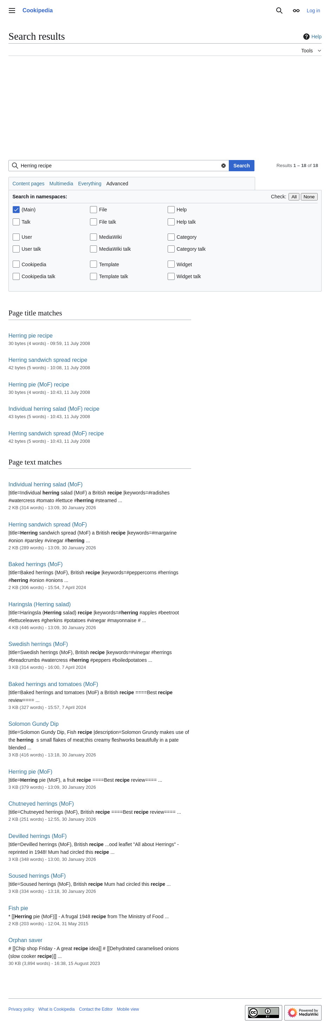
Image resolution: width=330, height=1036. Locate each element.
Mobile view (128, 1009)
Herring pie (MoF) (30, 772)
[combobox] (118, 165)
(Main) (29, 209)
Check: (278, 196)
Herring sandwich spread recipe (47, 360)
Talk (26, 222)
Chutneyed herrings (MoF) (41, 804)
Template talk (113, 276)
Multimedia (61, 183)
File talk (107, 222)
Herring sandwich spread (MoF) (47, 524)
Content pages (29, 183)
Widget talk (189, 276)
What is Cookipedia (56, 1009)
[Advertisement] (165, 111)
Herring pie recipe (30, 336)
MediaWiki (110, 237)
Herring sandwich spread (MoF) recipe (56, 433)
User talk (31, 249)
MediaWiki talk (115, 249)
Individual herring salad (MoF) (45, 484)
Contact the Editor (96, 1009)
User (27, 237)
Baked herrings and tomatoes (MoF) (53, 684)
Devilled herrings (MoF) (37, 836)
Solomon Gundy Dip (33, 724)
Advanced (117, 183)
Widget (184, 264)
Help (312, 36)
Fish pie (18, 908)
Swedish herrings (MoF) (38, 644)
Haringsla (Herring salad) (39, 604)
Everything (89, 183)
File (103, 209)
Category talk (191, 249)
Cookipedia (34, 264)
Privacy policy (21, 1009)
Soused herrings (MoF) (37, 876)
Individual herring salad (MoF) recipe (53, 409)
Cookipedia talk (39, 276)
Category (187, 237)
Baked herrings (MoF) (35, 564)
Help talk (186, 222)
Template (109, 264)
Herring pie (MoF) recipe (38, 385)
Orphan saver (25, 940)
